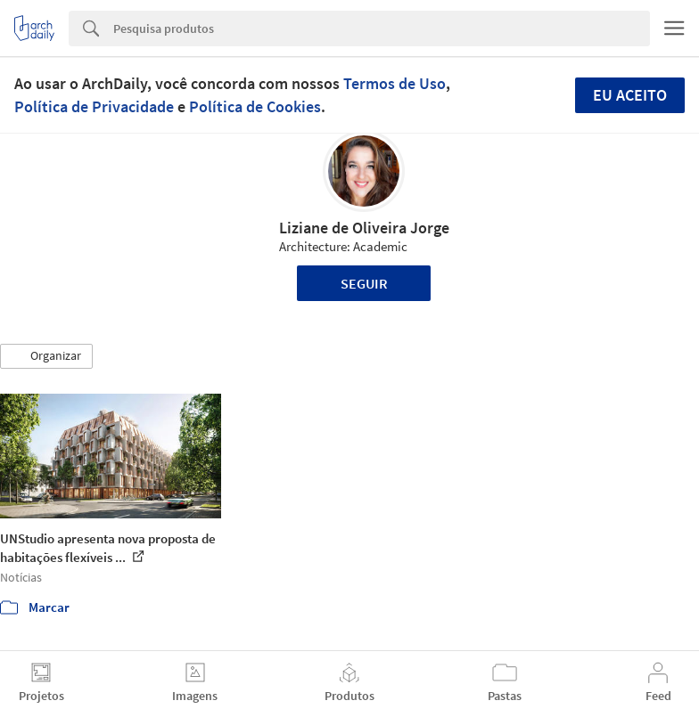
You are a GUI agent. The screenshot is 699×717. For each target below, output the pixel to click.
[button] (46, 356)
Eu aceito (630, 95)
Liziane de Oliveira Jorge (364, 227)
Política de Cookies (255, 106)
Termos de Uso (394, 83)
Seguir (364, 283)
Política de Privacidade (94, 106)
